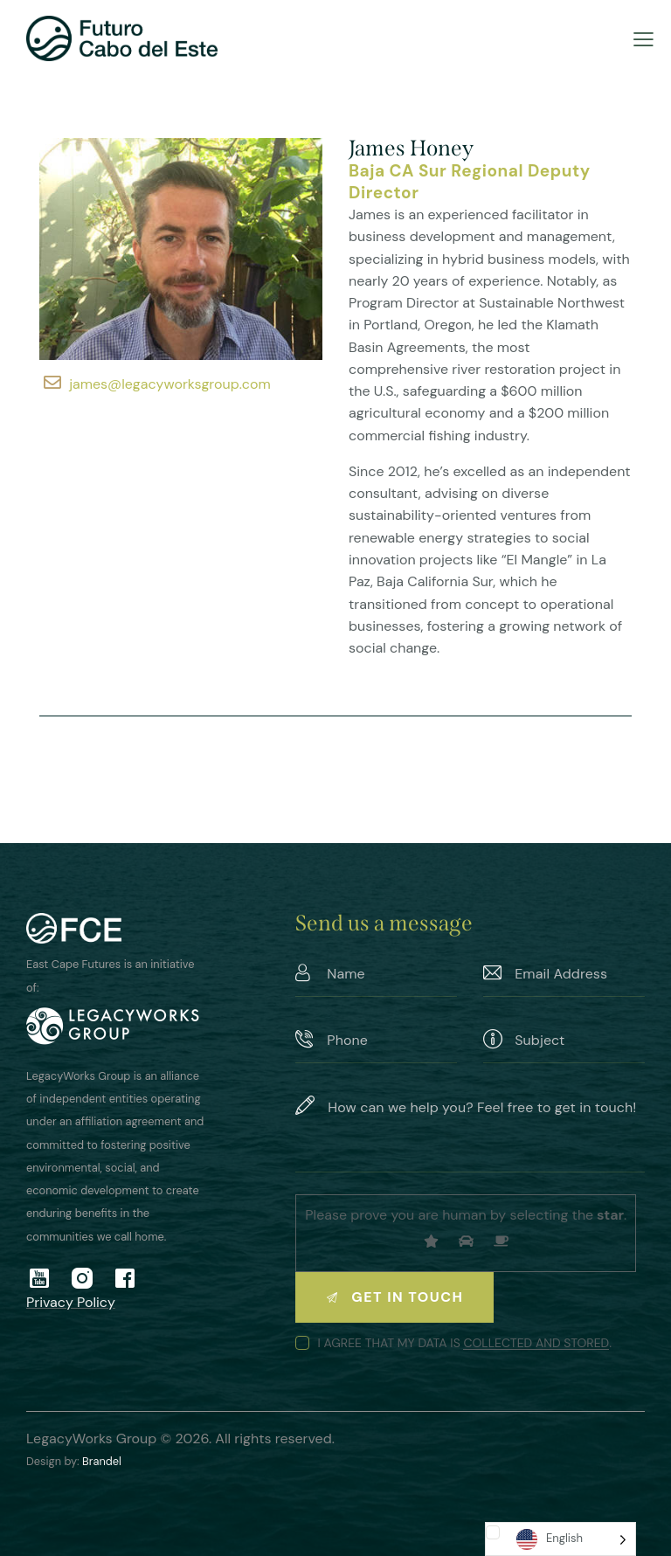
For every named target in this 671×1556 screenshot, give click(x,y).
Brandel (101, 1461)
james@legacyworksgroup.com (170, 384)
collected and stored (536, 1343)
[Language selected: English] (560, 1539)
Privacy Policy (70, 1302)
